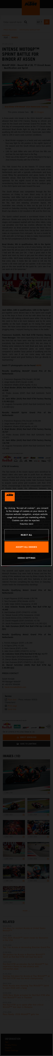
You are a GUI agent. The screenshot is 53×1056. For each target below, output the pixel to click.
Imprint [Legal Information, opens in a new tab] (31, 524)
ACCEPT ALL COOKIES (26, 547)
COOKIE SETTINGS (27, 557)
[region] (26, 528)
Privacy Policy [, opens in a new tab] (24, 524)
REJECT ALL (26, 534)
